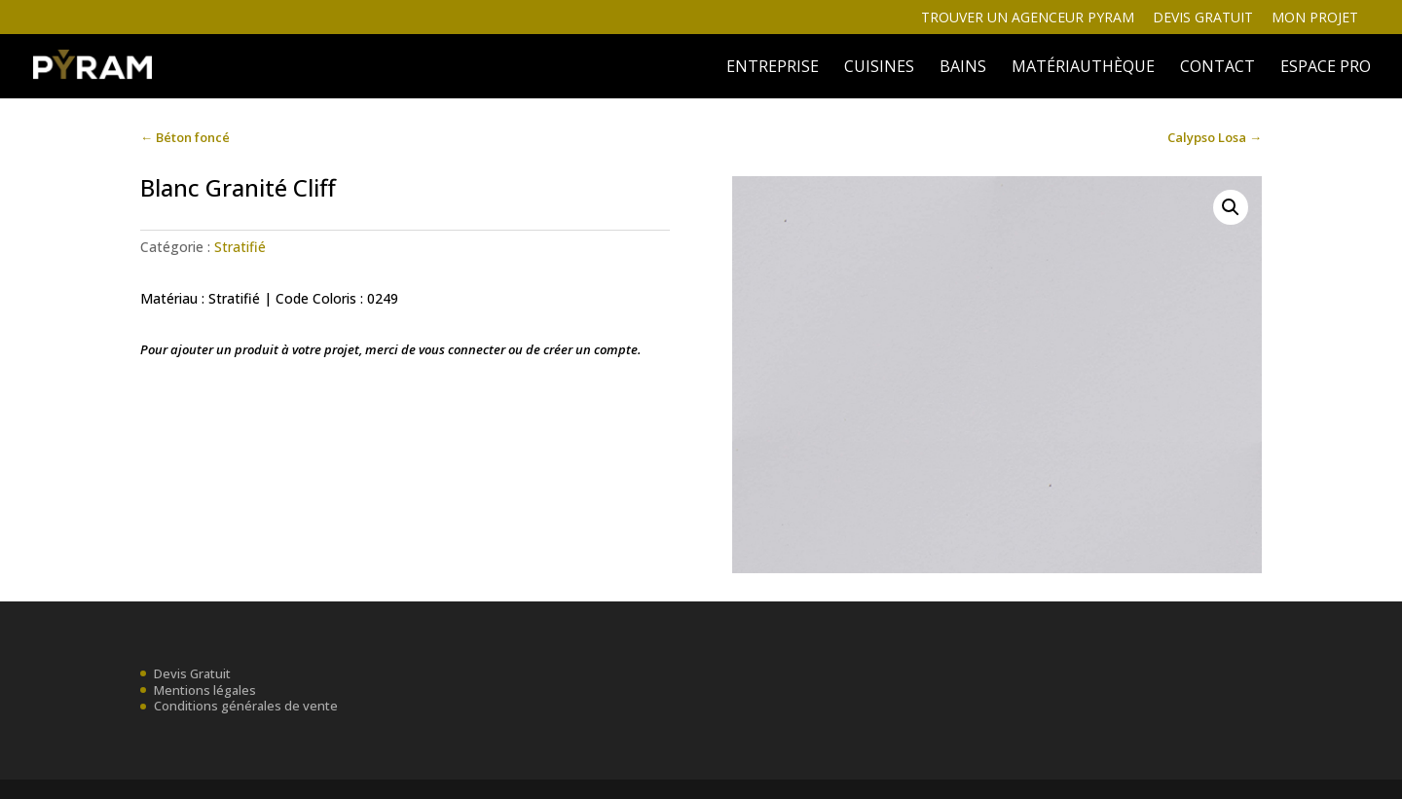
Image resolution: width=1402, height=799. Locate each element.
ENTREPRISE (772, 68)
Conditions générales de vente (246, 705)
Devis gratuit (1203, 18)
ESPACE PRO (1325, 68)
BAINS (963, 68)
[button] (1230, 207)
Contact (1217, 68)
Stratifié (240, 246)
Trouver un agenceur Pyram (1027, 18)
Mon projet (1315, 18)
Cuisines (879, 68)
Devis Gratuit (192, 673)
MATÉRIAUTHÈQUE (1083, 68)
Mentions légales (205, 690)
